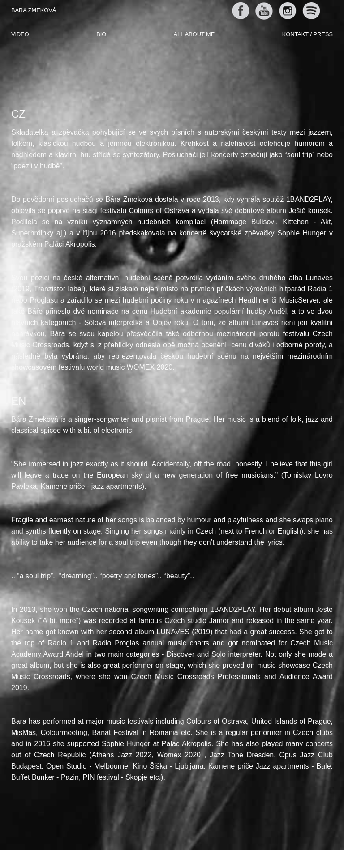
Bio (101, 34)
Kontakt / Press (307, 34)
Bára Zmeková (33, 10)
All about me (194, 34)
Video (20, 34)
